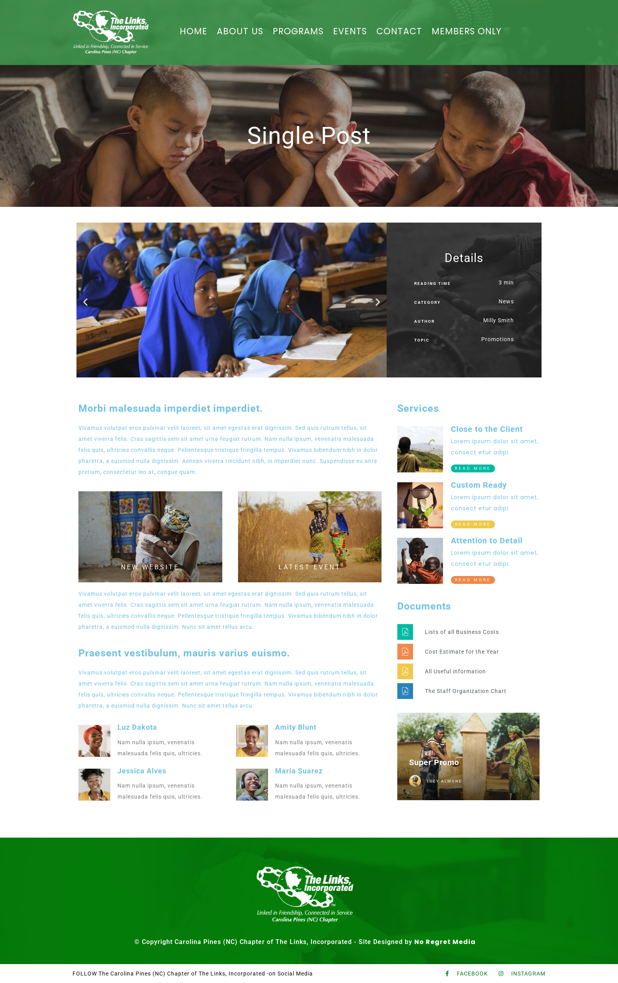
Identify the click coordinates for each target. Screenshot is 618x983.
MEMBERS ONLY (462, 31)
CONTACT (397, 31)
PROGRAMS (299, 31)
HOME (199, 31)
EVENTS (350, 31)
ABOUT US (243, 31)
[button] (85, 302)
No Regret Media (445, 941)
